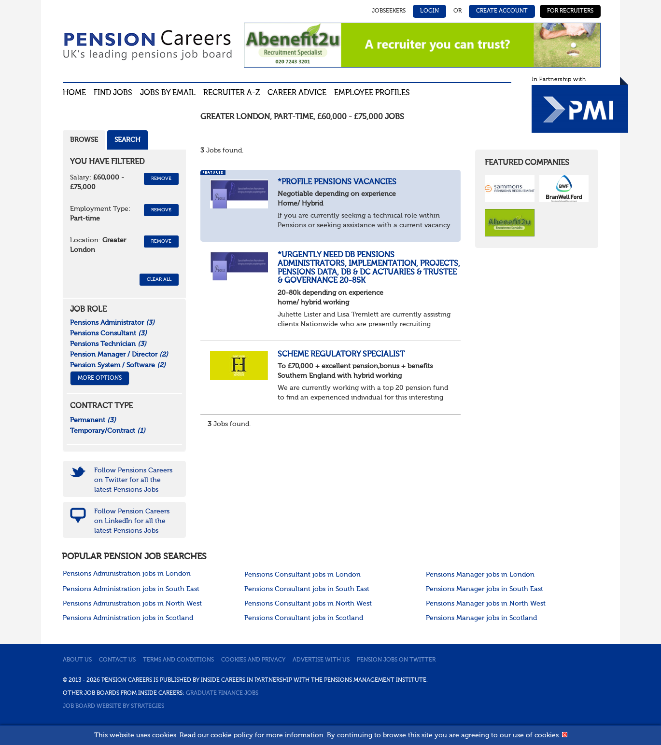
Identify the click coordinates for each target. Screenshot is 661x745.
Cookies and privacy (253, 660)
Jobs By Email (168, 93)
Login (429, 11)
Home (74, 93)
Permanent (93, 420)
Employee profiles (372, 93)
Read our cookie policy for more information (251, 735)
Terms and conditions (178, 660)
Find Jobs (113, 93)
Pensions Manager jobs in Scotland (481, 618)
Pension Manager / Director (119, 354)
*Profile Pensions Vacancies (337, 182)
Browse (84, 140)
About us (77, 660)
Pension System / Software (118, 365)
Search (127, 140)
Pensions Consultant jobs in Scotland (303, 618)
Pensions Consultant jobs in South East (306, 589)
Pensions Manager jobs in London (480, 574)
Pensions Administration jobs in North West (132, 603)
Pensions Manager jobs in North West (486, 603)
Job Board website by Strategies (113, 706)
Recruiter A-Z (231, 93)
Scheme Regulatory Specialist (341, 355)
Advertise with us (321, 660)
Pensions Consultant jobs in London (302, 574)
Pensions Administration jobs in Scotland (128, 618)
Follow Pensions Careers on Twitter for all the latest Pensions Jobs (133, 480)
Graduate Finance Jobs (222, 693)
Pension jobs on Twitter (396, 660)
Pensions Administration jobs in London (127, 573)
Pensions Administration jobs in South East (131, 589)
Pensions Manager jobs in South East (484, 589)
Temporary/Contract (107, 431)
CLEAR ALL (159, 279)
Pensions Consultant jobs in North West (308, 603)
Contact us (117, 660)
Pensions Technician (108, 344)
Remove (161, 178)
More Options (100, 378)
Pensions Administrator (112, 322)
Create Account (502, 11)
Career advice (296, 93)
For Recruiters (570, 11)
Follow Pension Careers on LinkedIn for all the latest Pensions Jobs (131, 521)
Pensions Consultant (108, 333)
